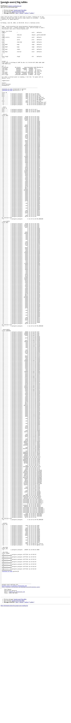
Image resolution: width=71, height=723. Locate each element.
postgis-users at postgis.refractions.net (14, 699)
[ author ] (31, 13)
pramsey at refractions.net (14, 6)
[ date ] (17, 13)
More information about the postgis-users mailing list (14, 721)
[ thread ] (21, 13)
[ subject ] (26, 13)
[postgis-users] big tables (20, 10)
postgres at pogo (7, 103)
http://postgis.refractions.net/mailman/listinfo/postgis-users (21, 701)
